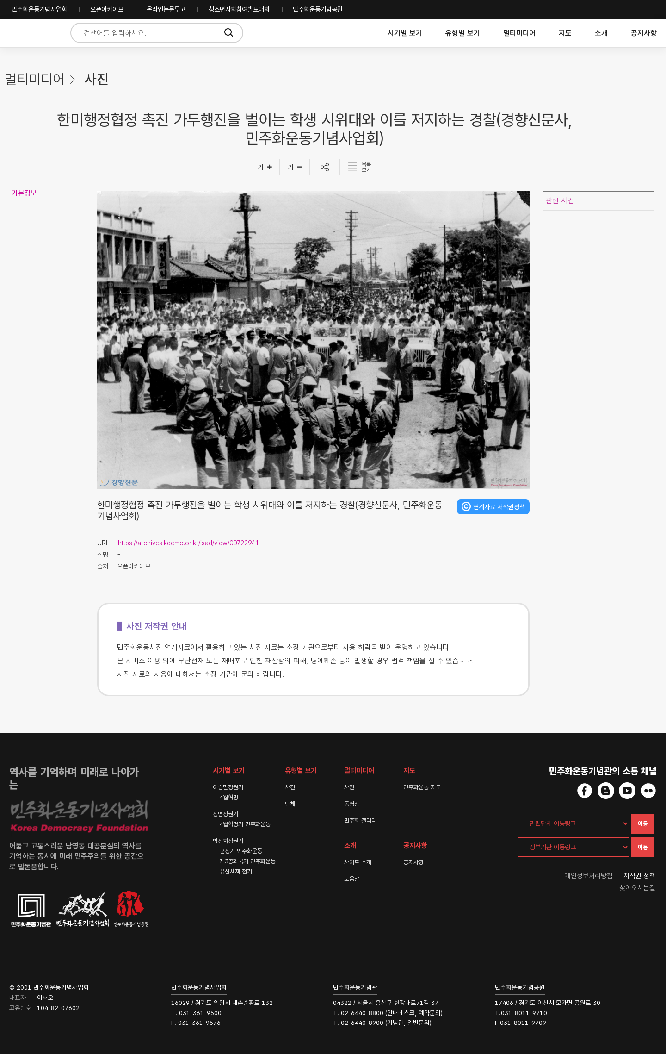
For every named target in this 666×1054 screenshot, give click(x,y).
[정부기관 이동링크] (573, 847)
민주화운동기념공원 (318, 9)
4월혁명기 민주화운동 (245, 824)
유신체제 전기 (236, 871)
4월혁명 (229, 797)
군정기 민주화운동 (241, 851)
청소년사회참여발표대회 (239, 9)
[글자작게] (295, 167)
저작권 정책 (639, 876)
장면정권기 (225, 814)
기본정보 (24, 193)
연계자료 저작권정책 (499, 507)
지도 (565, 33)
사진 (349, 787)
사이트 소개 (357, 862)
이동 (643, 823)
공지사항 (644, 33)
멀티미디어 (519, 33)
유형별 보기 (462, 33)
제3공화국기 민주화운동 (248, 861)
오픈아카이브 (106, 9)
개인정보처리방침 (589, 876)
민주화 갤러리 (360, 820)
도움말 (351, 878)
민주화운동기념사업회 (39, 9)
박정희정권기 (228, 840)
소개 (601, 33)
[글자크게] (265, 167)
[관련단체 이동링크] (573, 823)
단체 (290, 803)
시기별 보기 (405, 33)
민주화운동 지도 (422, 787)
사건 (290, 787)
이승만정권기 (228, 787)
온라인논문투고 (166, 9)
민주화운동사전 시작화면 (33, 33)
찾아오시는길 (637, 888)
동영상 (351, 803)
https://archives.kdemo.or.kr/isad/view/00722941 (188, 543)
